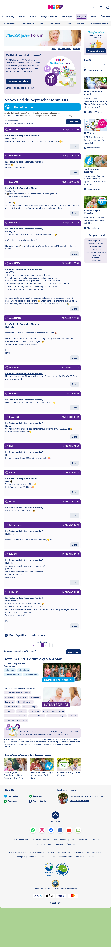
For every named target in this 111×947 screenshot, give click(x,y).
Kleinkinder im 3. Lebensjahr (15, 716)
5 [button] (48, 645)
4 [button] (45, 645)
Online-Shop (96, 260)
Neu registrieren (9, 24)
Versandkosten (64, 852)
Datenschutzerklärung (17, 852)
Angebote (59, 844)
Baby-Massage (91, 252)
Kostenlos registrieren (18, 81)
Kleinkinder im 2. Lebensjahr (53, 711)
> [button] (51, 645)
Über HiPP (71, 844)
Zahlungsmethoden (95, 852)
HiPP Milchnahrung (61, 840)
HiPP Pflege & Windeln (41, 840)
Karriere (51, 852)
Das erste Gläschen (12, 707)
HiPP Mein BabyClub (44, 844)
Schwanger (93, 243)
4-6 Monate (21, 711)
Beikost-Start (9, 670)
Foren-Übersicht (11, 120)
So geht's (76, 48)
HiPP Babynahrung (79, 840)
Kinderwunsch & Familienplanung (17, 693)
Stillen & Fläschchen (25, 702)
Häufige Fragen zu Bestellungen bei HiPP (32, 856)
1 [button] (36, 645)
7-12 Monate (34, 711)
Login (42, 24)
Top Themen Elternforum (62, 856)
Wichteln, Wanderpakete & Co (16, 720)
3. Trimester (35, 697)
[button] (94, 7)
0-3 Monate (9, 711)
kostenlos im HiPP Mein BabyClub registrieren (50, 732)
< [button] (33, 645)
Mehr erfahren (93, 147)
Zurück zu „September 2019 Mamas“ (20, 123)
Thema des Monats (37, 716)
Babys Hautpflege (29, 707)
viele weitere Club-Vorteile (51, 734)
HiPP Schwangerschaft (19, 840)
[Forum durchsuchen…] (95, 65)
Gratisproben (95, 246)
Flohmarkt (72, 716)
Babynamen (9, 702)
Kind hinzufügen (28, 24)
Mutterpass (96, 255)
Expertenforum (14, 115)
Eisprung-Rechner (95, 240)
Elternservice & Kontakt (99, 24)
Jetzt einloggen (27, 88)
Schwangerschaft (31, 675)
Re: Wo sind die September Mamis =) (22, 135)
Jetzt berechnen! (94, 189)
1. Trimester (9, 697)
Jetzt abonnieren (94, 111)
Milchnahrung (24, 670)
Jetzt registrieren (64, 48)
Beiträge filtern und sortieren (28, 635)
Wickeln (100, 243)
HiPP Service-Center (79, 800)
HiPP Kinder (95, 840)
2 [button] (39, 645)
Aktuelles (80, 24)
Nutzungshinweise (37, 852)
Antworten (73, 121)
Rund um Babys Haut (12, 675)
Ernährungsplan (96, 249)
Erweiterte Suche (94, 70)
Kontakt (91, 856)
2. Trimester (22, 697)
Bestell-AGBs (78, 852)
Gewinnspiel (96, 258)
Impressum (80, 856)
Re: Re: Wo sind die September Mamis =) (24, 161)
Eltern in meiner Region (56, 716)
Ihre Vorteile (55, 24)
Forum (68, 24)
